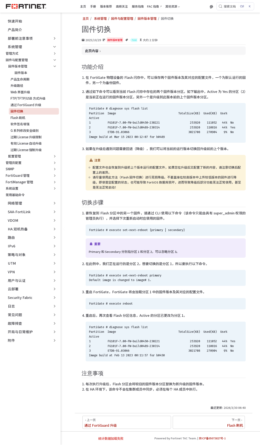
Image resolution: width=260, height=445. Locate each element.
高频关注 (122, 6)
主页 (83, 6)
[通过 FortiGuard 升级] (126, 422)
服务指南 (138, 6)
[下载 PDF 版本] (203, 6)
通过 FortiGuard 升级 (26, 105)
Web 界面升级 (20, 92)
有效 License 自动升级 (26, 143)
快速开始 (12, 21)
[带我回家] (27, 6)
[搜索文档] (235, 6)
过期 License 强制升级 (26, 150)
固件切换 (17, 111)
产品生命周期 (20, 79)
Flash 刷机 (18, 117)
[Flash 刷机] (209, 422)
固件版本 (19, 72)
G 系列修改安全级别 (25, 130)
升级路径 (17, 85)
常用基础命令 (15, 195)
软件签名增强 (20, 124)
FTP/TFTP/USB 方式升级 (28, 98)
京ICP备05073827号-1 (212, 438)
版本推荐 (106, 6)
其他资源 (172, 7)
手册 (93, 6)
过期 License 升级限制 (26, 137)
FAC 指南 (153, 6)
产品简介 (12, 29)
